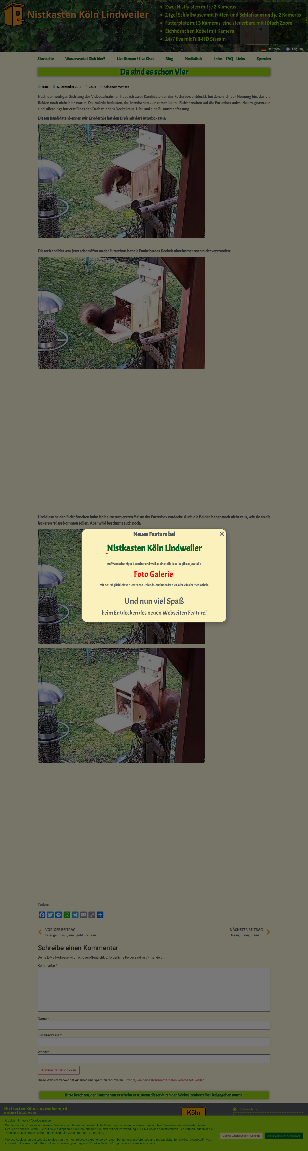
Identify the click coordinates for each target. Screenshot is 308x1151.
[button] (222, 534)
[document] (154, 575)
